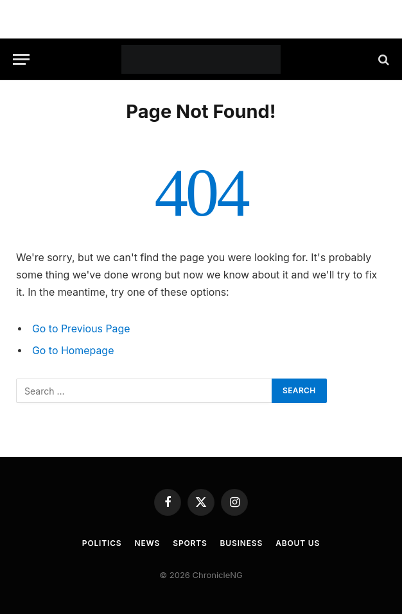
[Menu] (21, 59)
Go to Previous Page (81, 329)
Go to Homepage (73, 351)
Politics (102, 543)
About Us (297, 543)
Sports (190, 543)
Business (241, 543)
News (148, 543)
